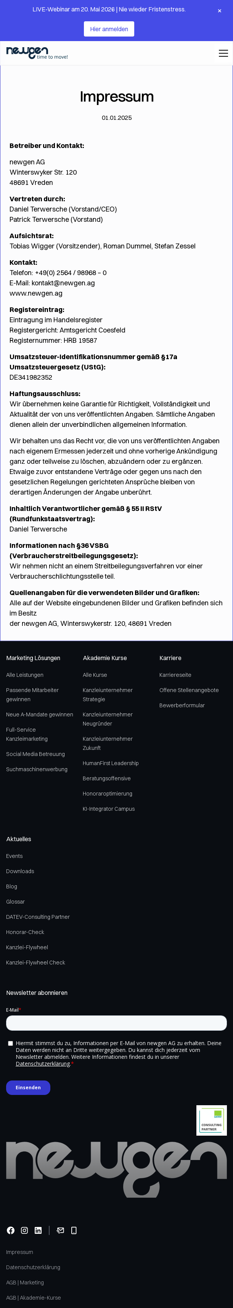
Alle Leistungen (24, 675)
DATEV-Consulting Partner (38, 916)
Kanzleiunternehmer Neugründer (108, 719)
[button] (222, 53)
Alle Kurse (95, 675)
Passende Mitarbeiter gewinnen (32, 695)
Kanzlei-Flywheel (27, 947)
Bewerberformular (182, 705)
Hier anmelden (109, 29)
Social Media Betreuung (35, 754)
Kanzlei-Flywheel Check (35, 962)
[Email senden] (60, 1230)
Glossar (15, 901)
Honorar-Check (25, 932)
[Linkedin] (38, 1230)
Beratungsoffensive (107, 778)
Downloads (20, 871)
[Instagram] (24, 1230)
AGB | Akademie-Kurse (33, 1297)
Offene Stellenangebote (189, 690)
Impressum (19, 1252)
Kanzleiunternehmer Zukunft (108, 743)
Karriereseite (175, 675)
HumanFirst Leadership (111, 763)
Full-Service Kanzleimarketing (27, 734)
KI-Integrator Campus (109, 808)
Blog (11, 886)
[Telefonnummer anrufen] (74, 1230)
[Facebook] (10, 1230)
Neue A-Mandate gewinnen (39, 714)
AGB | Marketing (25, 1282)
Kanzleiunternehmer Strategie (108, 695)
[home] (37, 53)
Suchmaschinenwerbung (36, 769)
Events (14, 856)
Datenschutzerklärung (33, 1267)
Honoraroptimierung (107, 793)
